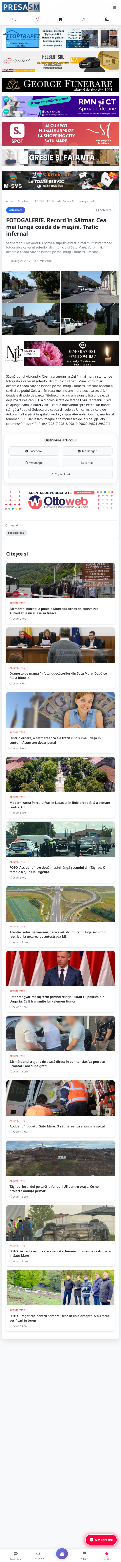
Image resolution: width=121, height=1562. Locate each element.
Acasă (9, 201)
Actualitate (24, 201)
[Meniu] (115, 7)
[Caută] (14, 19)
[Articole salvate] (60, 19)
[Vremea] (84, 19)
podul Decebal (16, 532)
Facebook (33, 451)
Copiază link (60, 474)
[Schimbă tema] (107, 19)
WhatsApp (34, 463)
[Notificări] (37, 19)
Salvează (103, 210)
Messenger (87, 451)
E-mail (87, 463)
